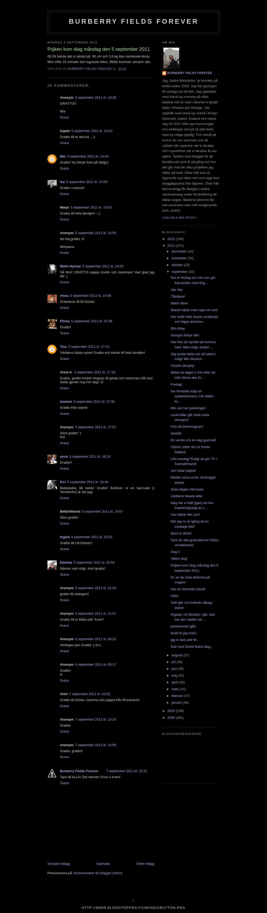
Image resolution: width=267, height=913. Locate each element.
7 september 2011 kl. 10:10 (95, 719)
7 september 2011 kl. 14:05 (95, 745)
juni (175, 669)
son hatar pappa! (183, 471)
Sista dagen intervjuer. (187, 489)
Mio (63, 156)
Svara (64, 117)
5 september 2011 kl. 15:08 (90, 296)
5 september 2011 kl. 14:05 (95, 233)
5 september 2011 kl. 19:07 (102, 511)
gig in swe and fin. (184, 640)
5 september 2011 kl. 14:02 (91, 207)
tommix (66, 402)
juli (174, 662)
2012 (171, 239)
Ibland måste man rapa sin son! (194, 310)
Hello (174, 596)
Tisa (63, 347)
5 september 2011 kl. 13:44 (87, 156)
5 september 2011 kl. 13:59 (86, 182)
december (179, 251)
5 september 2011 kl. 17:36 (94, 402)
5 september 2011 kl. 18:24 (90, 456)
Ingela (65, 537)
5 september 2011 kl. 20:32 (92, 537)
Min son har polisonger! (188, 408)
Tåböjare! (178, 296)
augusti (178, 655)
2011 (171, 246)
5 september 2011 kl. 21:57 (95, 613)
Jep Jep (177, 290)
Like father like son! (185, 515)
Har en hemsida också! (188, 589)
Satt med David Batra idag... (192, 646)
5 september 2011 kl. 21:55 (95, 588)
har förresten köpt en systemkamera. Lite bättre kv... (192, 396)
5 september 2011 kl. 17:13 (89, 347)
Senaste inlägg (58, 864)
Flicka (65, 321)
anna (64, 456)
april (175, 682)
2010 (171, 711)
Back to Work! (181, 533)
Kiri (63, 482)
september (180, 272)
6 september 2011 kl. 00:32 (95, 639)
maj (175, 675)
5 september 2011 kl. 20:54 (94, 562)
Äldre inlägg (145, 864)
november (179, 258)
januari (177, 702)
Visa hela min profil (179, 217)
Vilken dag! (179, 559)
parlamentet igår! (183, 626)
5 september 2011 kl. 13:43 (92, 131)
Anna (64, 296)
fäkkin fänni (179, 303)
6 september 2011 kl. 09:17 (95, 664)
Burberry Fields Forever (134, 21)
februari (178, 696)
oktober (178, 265)
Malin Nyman (70, 266)
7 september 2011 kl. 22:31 (126, 771)
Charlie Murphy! (183, 366)
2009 (171, 718)
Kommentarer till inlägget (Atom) (98, 873)
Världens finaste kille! (187, 496)
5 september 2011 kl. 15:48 (91, 321)
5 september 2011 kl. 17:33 (95, 372)
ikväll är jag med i (184, 633)
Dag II (175, 552)
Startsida (103, 864)
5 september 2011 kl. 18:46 (87, 482)
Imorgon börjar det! (185, 335)
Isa (62, 182)
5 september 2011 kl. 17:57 (95, 427)
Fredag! (176, 384)
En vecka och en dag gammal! (193, 440)
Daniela (66, 562)
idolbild (176, 433)
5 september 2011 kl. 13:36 (95, 97)
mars (176, 689)
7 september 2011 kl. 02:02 (89, 694)
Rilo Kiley (178, 328)
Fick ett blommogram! (187, 427)
